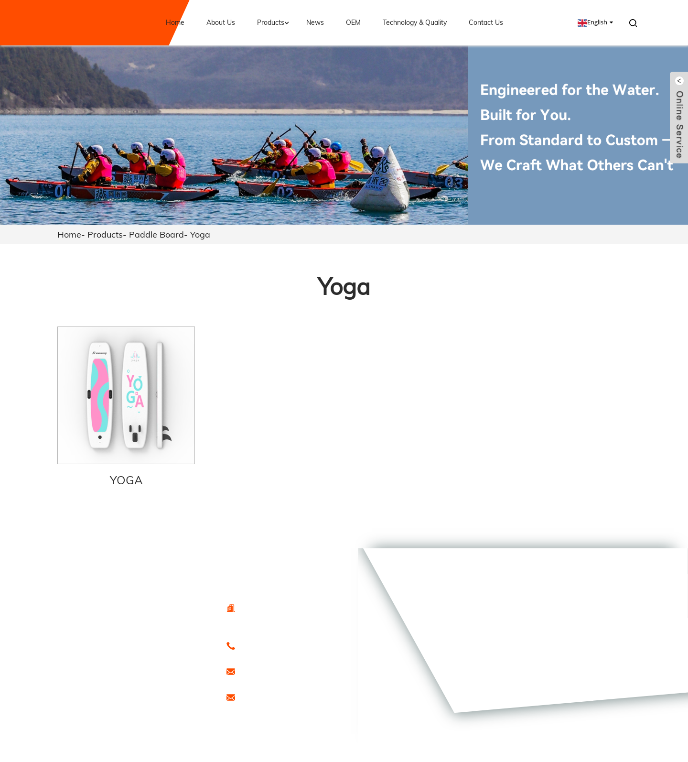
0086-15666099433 (266, 645)
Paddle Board (156, 234)
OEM (353, 22)
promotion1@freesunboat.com (282, 697)
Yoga (200, 234)
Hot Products (135, 685)
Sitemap (175, 685)
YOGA (126, 480)
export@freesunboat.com (275, 671)
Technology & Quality (415, 22)
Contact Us (486, 22)
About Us (220, 22)
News (315, 22)
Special (126, 695)
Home (175, 22)
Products (274, 22)
